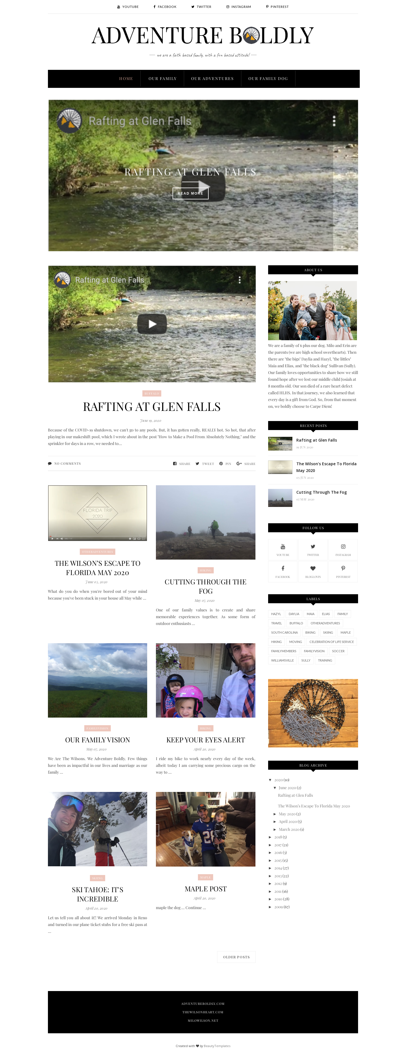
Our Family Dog (268, 78)
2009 (278, 906)
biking (205, 728)
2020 (278, 779)
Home (126, 78)
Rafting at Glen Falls (203, 165)
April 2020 (288, 821)
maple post (205, 888)
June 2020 (287, 787)
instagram (343, 549)
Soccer (338, 651)
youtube (283, 549)
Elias (326, 614)
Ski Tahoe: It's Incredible (97, 894)
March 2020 (289, 829)
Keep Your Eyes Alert (205, 739)
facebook (282, 571)
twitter (313, 549)
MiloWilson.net (203, 1020)
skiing (97, 878)
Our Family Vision (97, 739)
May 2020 (287, 813)
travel (276, 623)
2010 (278, 898)
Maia (310, 614)
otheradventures (97, 552)
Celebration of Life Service (332, 642)
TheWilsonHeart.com (203, 1012)
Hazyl (276, 614)
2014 (278, 868)
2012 (278, 883)
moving (295, 642)
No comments (67, 463)
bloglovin (313, 571)
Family (342, 614)
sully (305, 660)
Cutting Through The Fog (205, 586)
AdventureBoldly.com (203, 1003)
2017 (278, 844)
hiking (205, 570)
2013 (278, 875)
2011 (277, 891)
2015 (278, 860)
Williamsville (282, 660)
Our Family (163, 78)
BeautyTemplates (217, 1046)
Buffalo (152, 393)
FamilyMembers (283, 651)
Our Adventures (212, 78)
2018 (278, 837)
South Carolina (284, 632)
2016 (278, 852)
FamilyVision (98, 728)
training (325, 660)
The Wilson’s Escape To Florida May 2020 (97, 567)
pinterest (343, 571)
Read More (203, 188)
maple (205, 877)
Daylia (294, 614)
